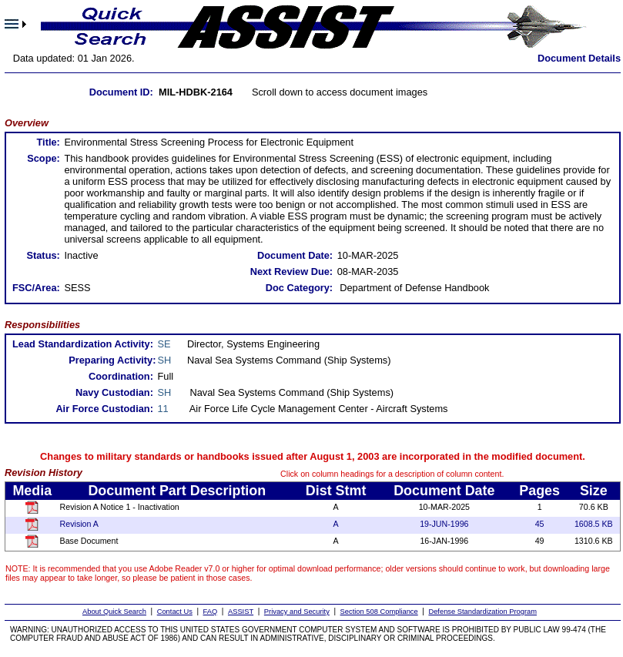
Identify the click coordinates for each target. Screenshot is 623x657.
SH (165, 360)
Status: (42, 255)
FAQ (210, 611)
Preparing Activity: (112, 360)
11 (163, 408)
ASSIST (240, 611)
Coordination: (121, 376)
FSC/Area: (36, 287)
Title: (47, 142)
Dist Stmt (336, 490)
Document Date (444, 490)
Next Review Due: (291, 271)
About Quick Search (114, 611)
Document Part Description (177, 490)
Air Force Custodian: (104, 408)
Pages (539, 490)
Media (32, 490)
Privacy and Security (297, 611)
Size (594, 490)
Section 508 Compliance (379, 611)
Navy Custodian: (114, 392)
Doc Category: (299, 287)
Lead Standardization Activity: (82, 344)
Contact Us (175, 611)
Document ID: (121, 92)
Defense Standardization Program (482, 611)
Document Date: (295, 255)
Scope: (43, 158)
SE (164, 344)
